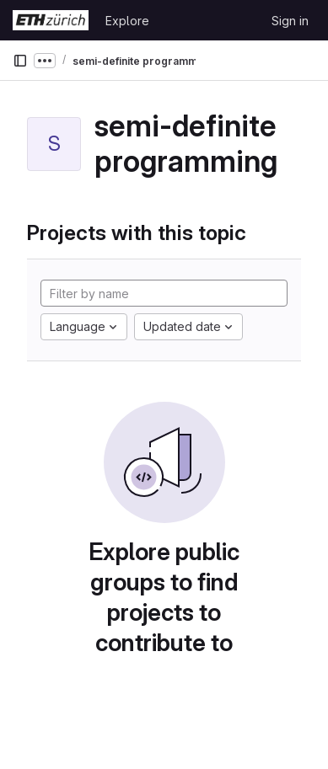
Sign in (290, 20)
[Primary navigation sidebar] (20, 60)
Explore (127, 20)
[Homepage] (50, 20)
